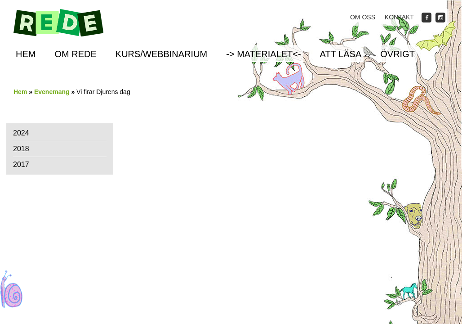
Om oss (362, 17)
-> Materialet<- (263, 54)
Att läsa (341, 54)
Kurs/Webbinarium (161, 54)
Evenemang (52, 91)
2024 (21, 133)
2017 (21, 164)
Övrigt (397, 54)
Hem (26, 54)
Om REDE (75, 54)
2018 (21, 149)
